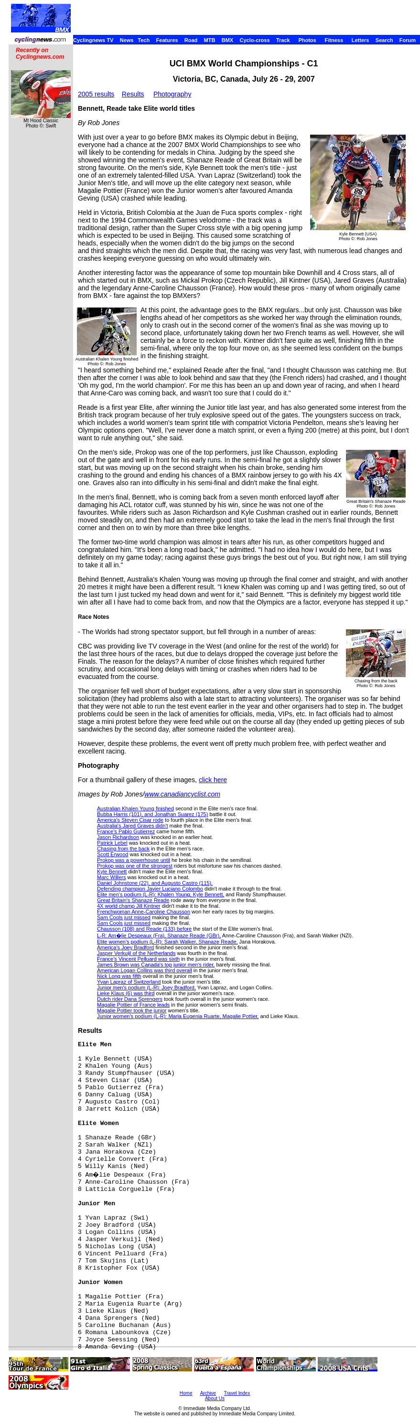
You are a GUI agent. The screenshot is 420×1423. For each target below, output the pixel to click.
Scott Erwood (112, 854)
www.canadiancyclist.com (182, 794)
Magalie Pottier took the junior (132, 1010)
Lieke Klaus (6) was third (125, 993)
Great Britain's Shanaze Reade (133, 900)
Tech (144, 40)
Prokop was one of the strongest (134, 866)
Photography (172, 94)
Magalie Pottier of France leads (133, 1005)
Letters (360, 40)
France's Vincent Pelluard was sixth (138, 959)
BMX (227, 40)
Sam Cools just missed (124, 917)
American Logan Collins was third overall (144, 970)
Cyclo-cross (255, 40)
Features (167, 40)
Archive (208, 1393)
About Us (215, 1398)
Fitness (333, 40)
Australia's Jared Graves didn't (132, 825)
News (127, 40)
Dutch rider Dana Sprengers (129, 999)
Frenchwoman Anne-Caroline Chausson (143, 911)
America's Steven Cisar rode (130, 820)
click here (213, 780)
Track (283, 40)
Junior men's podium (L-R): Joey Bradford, (146, 987)
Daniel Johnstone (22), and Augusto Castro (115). (155, 883)
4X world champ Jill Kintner (129, 906)
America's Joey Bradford (125, 947)
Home (186, 1393)
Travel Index (237, 1393)
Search (384, 40)
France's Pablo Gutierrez (126, 831)
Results (133, 94)
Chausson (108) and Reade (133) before (144, 929)
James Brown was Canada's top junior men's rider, (156, 964)
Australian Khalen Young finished (135, 808)
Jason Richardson (118, 837)
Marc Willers (111, 877)
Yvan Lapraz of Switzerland (129, 982)
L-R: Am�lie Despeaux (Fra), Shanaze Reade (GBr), (159, 935)
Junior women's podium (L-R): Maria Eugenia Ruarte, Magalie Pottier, (177, 1016)
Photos (307, 40)
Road (191, 40)
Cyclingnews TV (93, 40)
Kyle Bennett (112, 871)
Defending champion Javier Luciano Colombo (150, 889)
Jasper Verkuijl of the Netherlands (136, 953)
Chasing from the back (123, 848)
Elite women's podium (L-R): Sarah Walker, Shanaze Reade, (167, 942)
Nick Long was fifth (119, 976)
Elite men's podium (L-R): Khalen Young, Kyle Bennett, (160, 894)
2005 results (96, 94)
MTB (209, 40)
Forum (407, 40)
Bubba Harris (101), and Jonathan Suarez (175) (152, 814)
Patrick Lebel (112, 843)
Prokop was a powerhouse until (133, 860)
